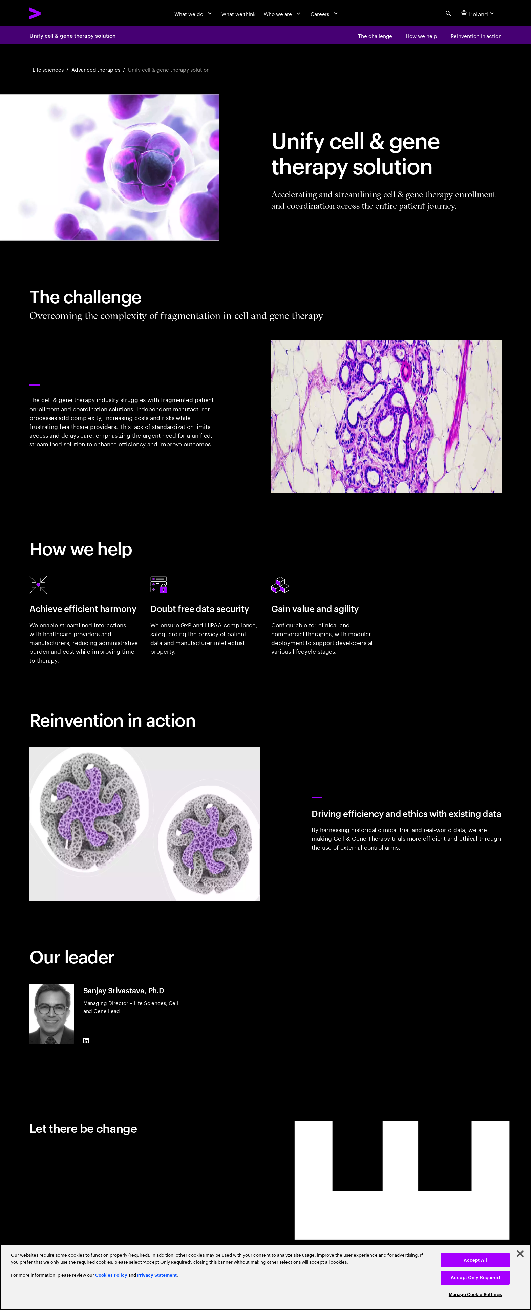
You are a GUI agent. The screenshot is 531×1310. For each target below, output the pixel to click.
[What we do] (194, 13)
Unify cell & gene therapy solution (72, 35)
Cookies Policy (111, 1275)
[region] (265, 1277)
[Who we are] (283, 13)
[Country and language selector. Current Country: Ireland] (478, 13)
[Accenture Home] (52, 13)
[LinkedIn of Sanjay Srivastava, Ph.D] (86, 1041)
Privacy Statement (157, 1275)
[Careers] (325, 13)
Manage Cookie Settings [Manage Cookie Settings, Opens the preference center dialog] (475, 1294)
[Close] (520, 1253)
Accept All (475, 1260)
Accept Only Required (475, 1277)
